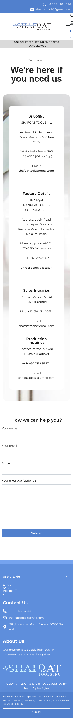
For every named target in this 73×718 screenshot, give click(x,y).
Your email (36, 450)
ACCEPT (36, 711)
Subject (36, 468)
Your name (36, 433)
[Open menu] (68, 26)
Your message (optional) (36, 502)
